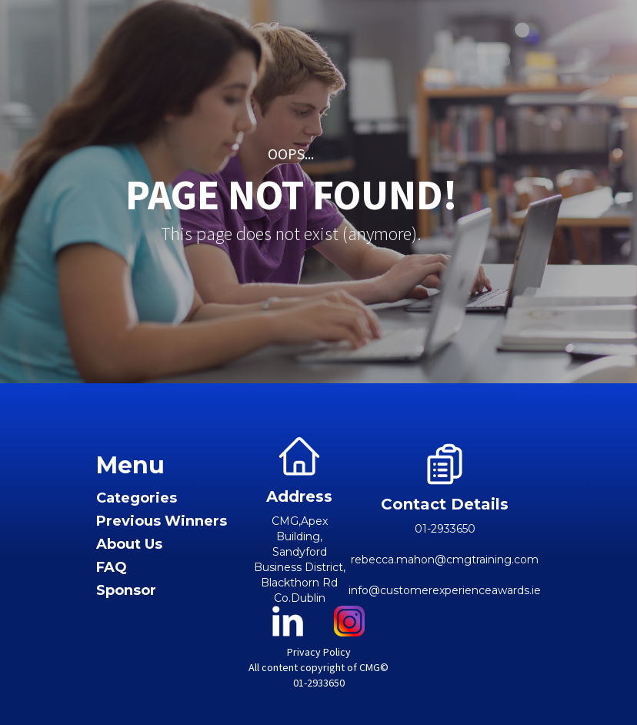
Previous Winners (161, 521)
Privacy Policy (319, 652)
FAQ (111, 568)
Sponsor (126, 591)
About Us (129, 544)
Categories (136, 498)
